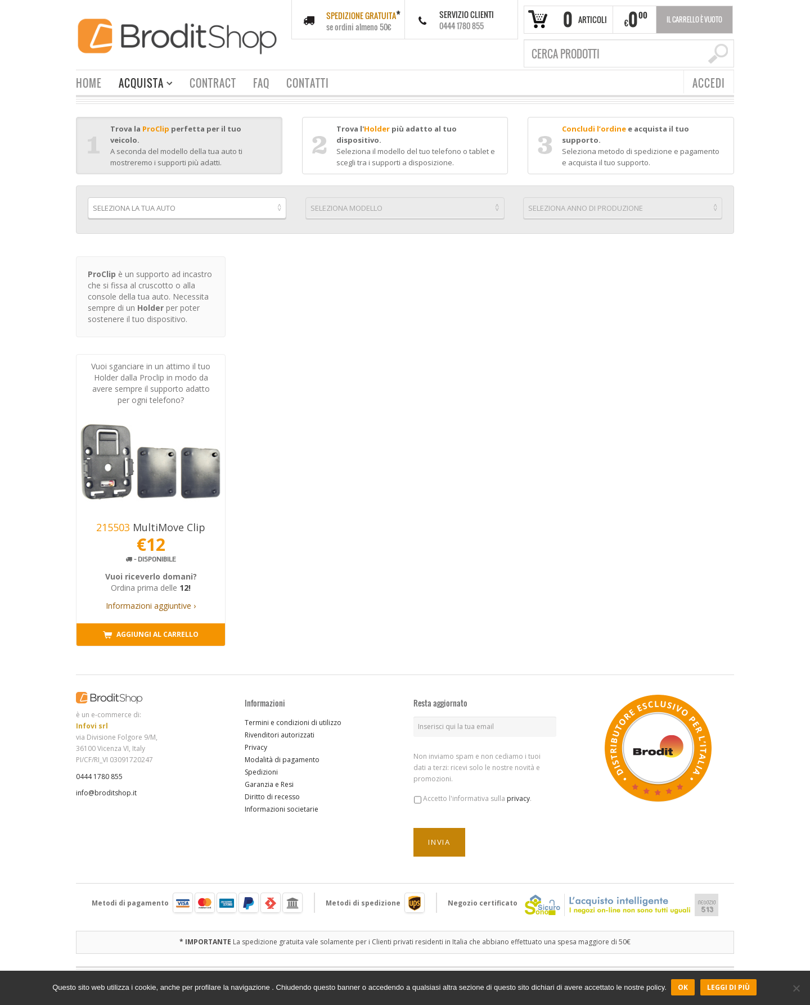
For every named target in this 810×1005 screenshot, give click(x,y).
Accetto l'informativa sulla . (477, 795)
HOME (89, 83)
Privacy (256, 744)
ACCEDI (708, 83)
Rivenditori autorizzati (279, 731)
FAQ (261, 83)
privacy (518, 795)
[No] (796, 988)
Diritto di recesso (272, 793)
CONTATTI (307, 83)
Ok (684, 988)
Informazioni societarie (281, 806)
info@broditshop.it (106, 790)
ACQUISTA (141, 84)
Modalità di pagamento (282, 756)
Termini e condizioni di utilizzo (293, 719)
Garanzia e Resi (269, 781)
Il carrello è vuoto (694, 19)
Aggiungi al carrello (151, 631)
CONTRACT (213, 83)
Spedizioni (261, 768)
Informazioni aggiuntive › (151, 602)
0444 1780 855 (99, 773)
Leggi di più (729, 988)
